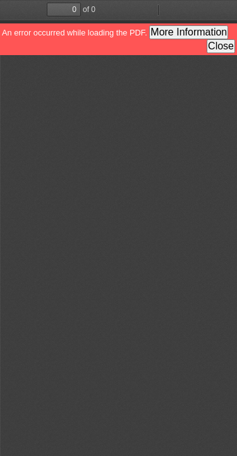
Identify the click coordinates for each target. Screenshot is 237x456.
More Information (188, 32)
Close (221, 46)
